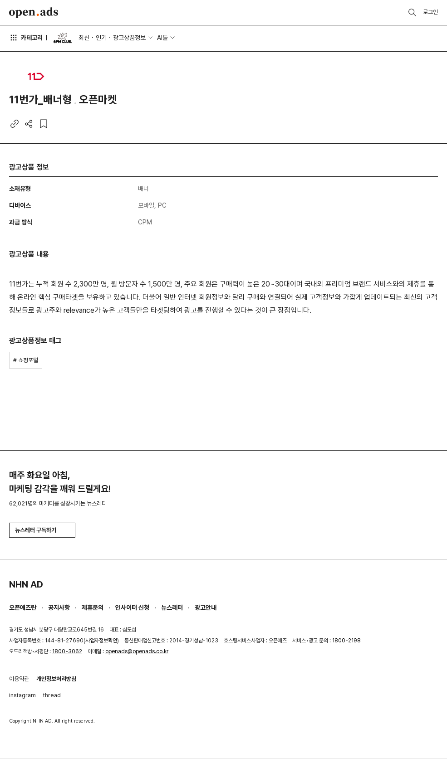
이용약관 (19, 678)
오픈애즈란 (22, 607)
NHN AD (26, 584)
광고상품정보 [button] (129, 37)
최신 (84, 37)
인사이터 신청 (132, 607)
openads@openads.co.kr (136, 651)
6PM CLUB (62, 38)
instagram (22, 695)
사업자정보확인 (101, 640)
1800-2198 (346, 640)
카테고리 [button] (26, 37)
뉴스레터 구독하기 (42, 530)
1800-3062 (67, 651)
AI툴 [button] (162, 37)
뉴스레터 (172, 607)
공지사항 (59, 607)
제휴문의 (92, 607)
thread (52, 695)
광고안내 (205, 607)
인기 (101, 37)
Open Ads (33, 12)
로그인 (430, 12)
